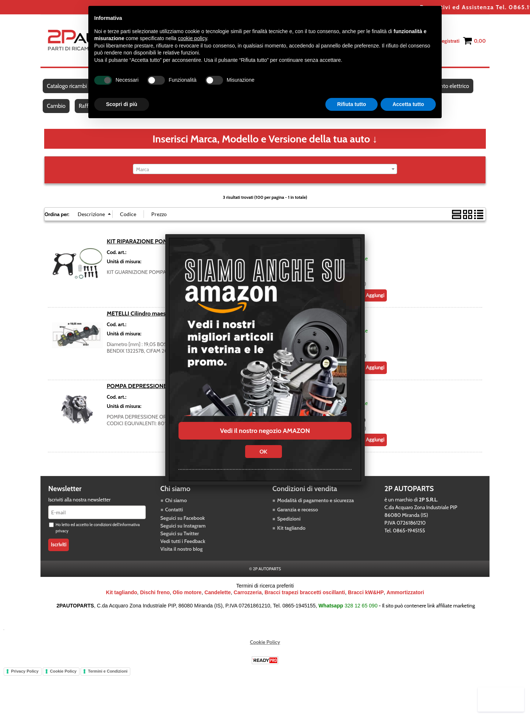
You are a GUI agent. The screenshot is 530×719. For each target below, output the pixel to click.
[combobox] (265, 175)
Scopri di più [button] (121, 104)
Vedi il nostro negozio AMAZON (265, 431)
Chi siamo (176, 507)
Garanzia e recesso (297, 516)
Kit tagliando (291, 534)
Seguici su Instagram (183, 532)
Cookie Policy (265, 648)
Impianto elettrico (451, 87)
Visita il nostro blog (181, 555)
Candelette (217, 599)
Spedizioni (289, 525)
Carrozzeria (248, 599)
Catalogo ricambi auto (73, 87)
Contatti (174, 516)
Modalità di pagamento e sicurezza (315, 507)
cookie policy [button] (192, 38)
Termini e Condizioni (107, 678)
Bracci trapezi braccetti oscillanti (305, 599)
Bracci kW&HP (366, 599)
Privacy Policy (25, 678)
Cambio (56, 111)
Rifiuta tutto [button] (351, 104)
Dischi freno (155, 599)
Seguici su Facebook (182, 524)
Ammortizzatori (405, 599)
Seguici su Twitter (179, 540)
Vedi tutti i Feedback (182, 547)
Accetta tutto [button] (408, 104)
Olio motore (187, 599)
